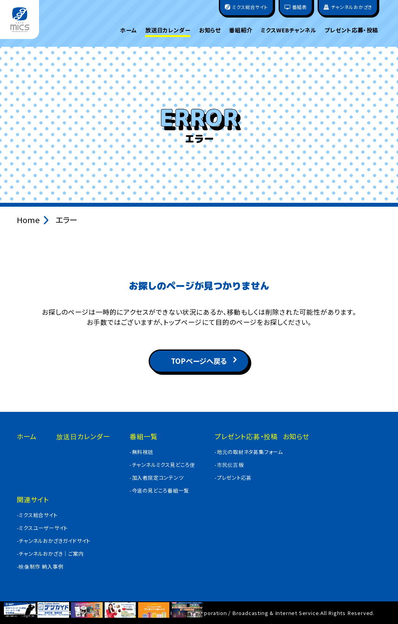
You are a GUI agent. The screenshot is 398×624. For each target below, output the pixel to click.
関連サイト (33, 499)
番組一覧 (144, 436)
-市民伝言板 (229, 464)
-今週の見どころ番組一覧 (159, 490)
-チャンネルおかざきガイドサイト (54, 540)
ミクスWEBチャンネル (288, 30)
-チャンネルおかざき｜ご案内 (50, 553)
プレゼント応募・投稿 (351, 30)
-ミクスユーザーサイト (42, 528)
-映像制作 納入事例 (40, 566)
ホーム (128, 30)
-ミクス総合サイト (37, 515)
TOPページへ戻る (199, 361)
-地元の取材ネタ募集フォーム (249, 452)
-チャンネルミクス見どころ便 (162, 464)
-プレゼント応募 (233, 477)
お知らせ (210, 30)
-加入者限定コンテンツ (157, 477)
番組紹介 (240, 30)
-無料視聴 (141, 452)
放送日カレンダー (167, 30)
